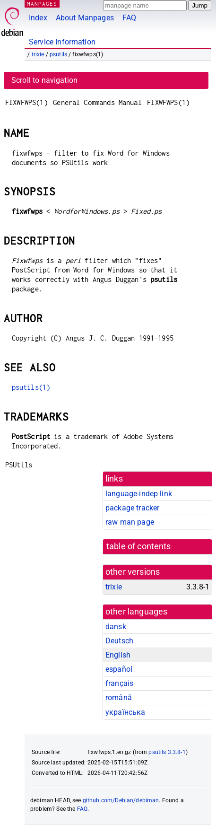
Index (38, 17)
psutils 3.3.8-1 (166, 752)
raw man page (129, 522)
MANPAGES (42, 3)
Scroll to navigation (44, 80)
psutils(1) (31, 387)
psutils (58, 54)
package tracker (132, 507)
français (119, 683)
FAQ (129, 17)
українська (125, 712)
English (117, 654)
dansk (115, 626)
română (118, 697)
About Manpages (85, 17)
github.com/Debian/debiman (121, 800)
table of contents (138, 546)
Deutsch (119, 640)
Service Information (62, 41)
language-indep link (138, 493)
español (118, 669)
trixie (38, 54)
